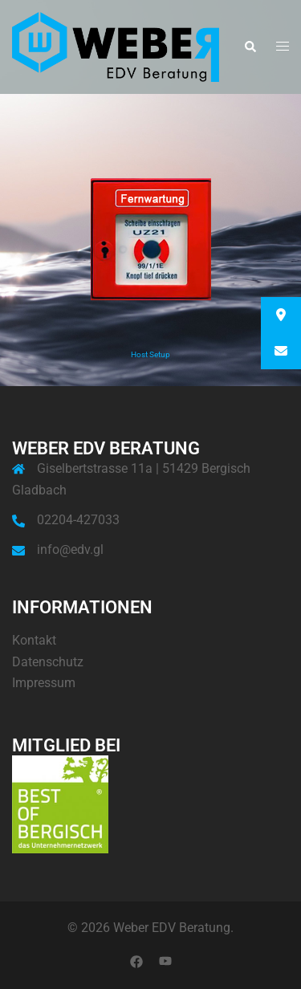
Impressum (43, 682)
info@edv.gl (70, 549)
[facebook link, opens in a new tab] (136, 961)
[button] (249, 47)
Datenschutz (47, 662)
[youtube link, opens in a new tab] (165, 961)
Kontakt (34, 640)
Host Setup (150, 354)
